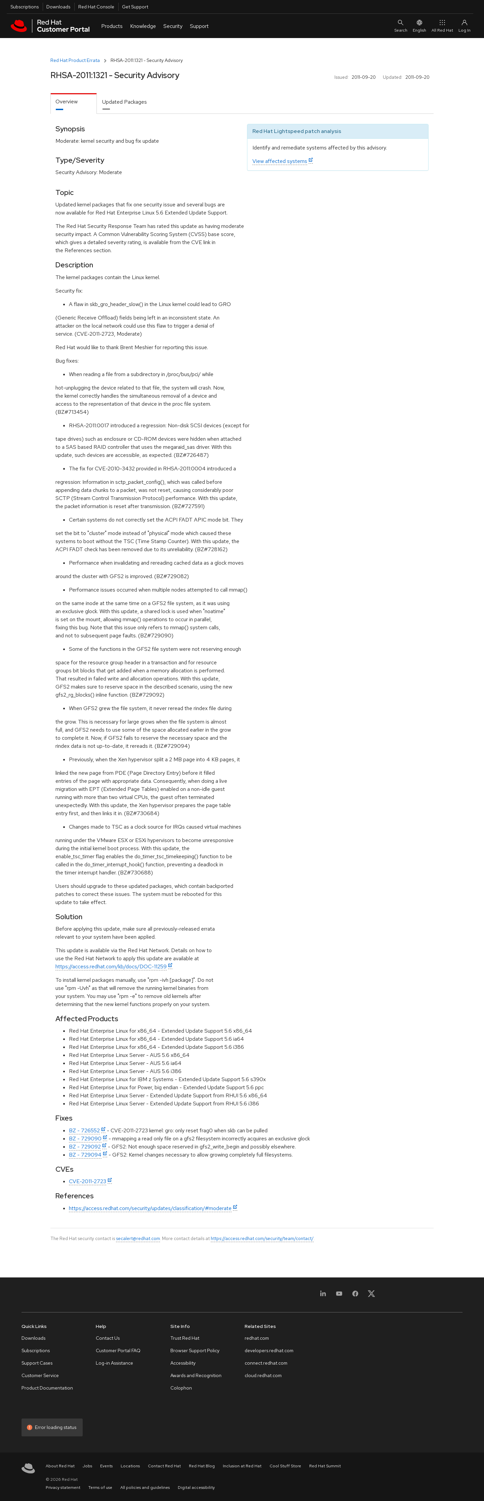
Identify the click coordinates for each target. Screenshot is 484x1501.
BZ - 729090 (85, 1138)
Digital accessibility (196, 1487)
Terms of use (100, 1487)
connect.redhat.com (266, 1363)
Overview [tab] (66, 101)
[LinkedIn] (323, 1295)
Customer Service (40, 1375)
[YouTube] (339, 1295)
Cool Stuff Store (285, 1466)
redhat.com (257, 1338)
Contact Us (108, 1338)
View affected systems (279, 161)
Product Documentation (47, 1388)
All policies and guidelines (145, 1487)
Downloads (58, 7)
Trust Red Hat (184, 1338)
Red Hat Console (96, 7)
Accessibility (183, 1363)
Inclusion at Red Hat (242, 1466)
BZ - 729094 (85, 1154)
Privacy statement (63, 1487)
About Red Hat (60, 1466)
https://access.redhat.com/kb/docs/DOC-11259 (111, 966)
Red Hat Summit (325, 1466)
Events (106, 1466)
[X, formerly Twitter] (371, 1295)
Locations (130, 1466)
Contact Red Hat (164, 1466)
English (419, 26)
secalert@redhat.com (138, 1238)
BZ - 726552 (84, 1130)
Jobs (87, 1466)
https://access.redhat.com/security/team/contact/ (262, 1238)
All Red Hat (442, 26)
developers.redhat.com (269, 1350)
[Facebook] (355, 1295)
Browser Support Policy (194, 1350)
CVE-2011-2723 (87, 1181)
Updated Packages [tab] (124, 101)
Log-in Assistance (114, 1363)
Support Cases (37, 1363)
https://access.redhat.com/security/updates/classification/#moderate (150, 1208)
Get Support (135, 7)
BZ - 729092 (85, 1146)
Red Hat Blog (202, 1466)
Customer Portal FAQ (118, 1350)
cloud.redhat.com (263, 1375)
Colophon (181, 1388)
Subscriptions (24, 7)
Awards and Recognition (195, 1375)
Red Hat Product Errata (75, 60)
